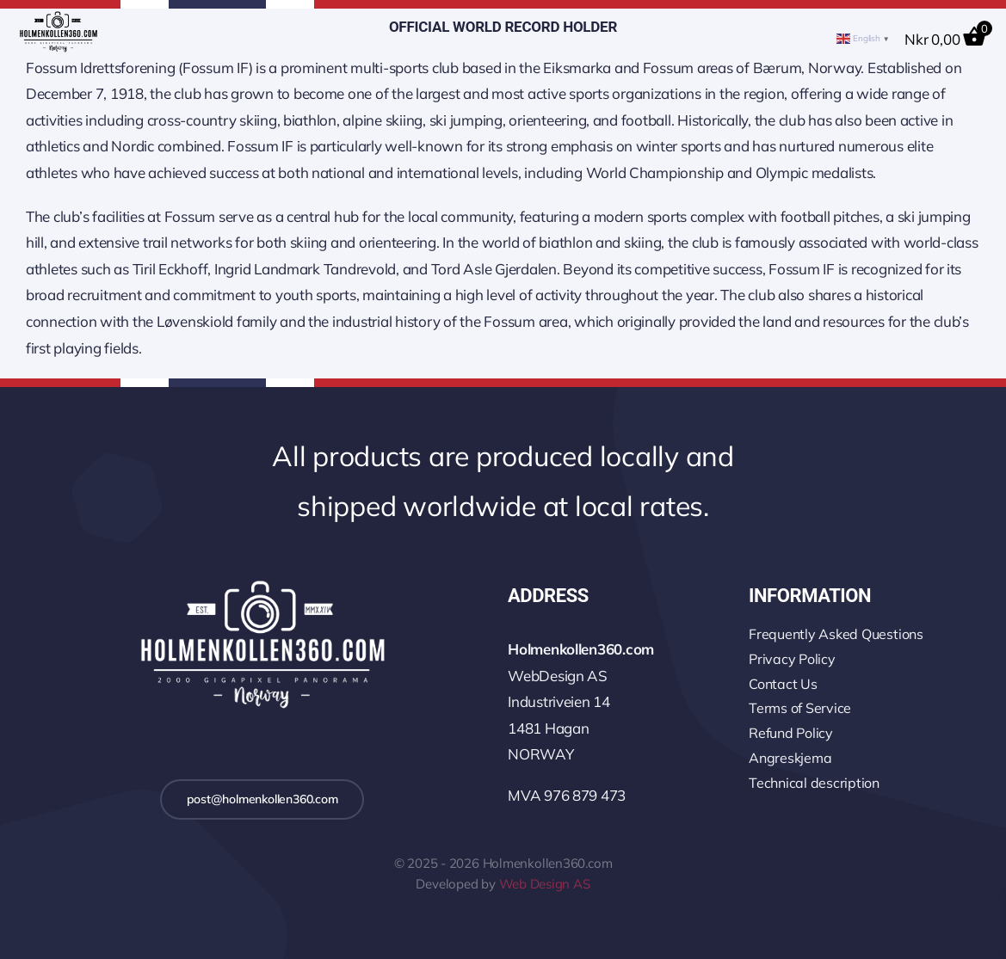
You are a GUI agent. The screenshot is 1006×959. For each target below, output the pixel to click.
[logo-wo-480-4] (58, 18)
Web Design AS (544, 884)
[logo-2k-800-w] (262, 583)
